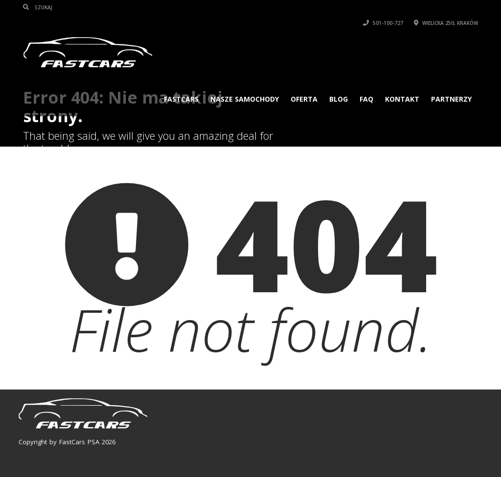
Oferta (304, 99)
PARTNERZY (451, 99)
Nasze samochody (244, 99)
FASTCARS (181, 99)
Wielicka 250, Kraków (446, 23)
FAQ (366, 99)
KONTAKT (402, 99)
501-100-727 (383, 23)
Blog (338, 99)
